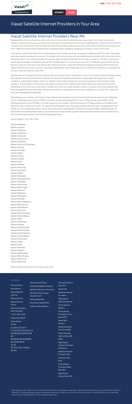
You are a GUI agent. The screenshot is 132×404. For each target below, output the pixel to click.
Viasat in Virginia (17, 250)
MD (15, 333)
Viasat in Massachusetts (21, 179)
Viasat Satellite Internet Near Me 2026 (65, 336)
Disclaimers (16, 288)
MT (12, 336)
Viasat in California (18, 133)
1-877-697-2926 (113, 3)
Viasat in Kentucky (18, 167)
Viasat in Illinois (17, 156)
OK (17, 342)
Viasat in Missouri (18, 190)
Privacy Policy (17, 285)
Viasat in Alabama (18, 124)
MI (21, 333)
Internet (59, 12)
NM (26, 339)
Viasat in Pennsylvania (20, 227)
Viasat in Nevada (17, 199)
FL (12, 330)
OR (20, 342)
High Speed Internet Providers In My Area (66, 345)
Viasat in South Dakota (20, 236)
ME (18, 333)
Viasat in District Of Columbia (23, 144)
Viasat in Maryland (18, 176)
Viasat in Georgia (18, 150)
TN (12, 347)
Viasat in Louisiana (18, 170)
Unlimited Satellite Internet (41, 286)
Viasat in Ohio (16, 219)
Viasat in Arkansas (18, 130)
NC (12, 339)
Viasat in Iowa (16, 161)
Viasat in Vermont (18, 247)
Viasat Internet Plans (38, 282)
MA (12, 333)
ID (19, 330)
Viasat (13, 40)
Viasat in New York (18, 210)
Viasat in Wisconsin (19, 259)
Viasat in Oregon (17, 224)
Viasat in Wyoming (18, 261)
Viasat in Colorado (18, 136)
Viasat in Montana (18, 193)
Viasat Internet (17, 298)
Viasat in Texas (17, 241)
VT (23, 347)
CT (25, 327)
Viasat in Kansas (17, 164)
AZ (17, 327)
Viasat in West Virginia (20, 256)
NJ (24, 339)
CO (23, 327)
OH (15, 342)
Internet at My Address (39, 306)
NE (18, 339)
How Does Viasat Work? (40, 303)
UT (17, 347)
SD (14, 345)
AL (12, 327)
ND (15, 339)
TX (15, 347)
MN (24, 333)
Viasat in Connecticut (19, 138)
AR (14, 327)
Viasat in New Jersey (19, 204)
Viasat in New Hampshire (21, 201)
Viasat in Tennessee (19, 239)
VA (20, 347)
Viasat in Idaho (17, 153)
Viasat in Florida (17, 147)
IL (21, 330)
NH (21, 339)
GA (14, 330)
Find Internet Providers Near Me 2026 (64, 367)
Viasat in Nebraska (18, 196)
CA (20, 327)
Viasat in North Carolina (20, 213)
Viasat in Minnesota (19, 184)
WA (25, 347)
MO (27, 333)
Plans (71, 12)
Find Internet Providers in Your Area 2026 (65, 314)
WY (15, 350)
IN (24, 330)
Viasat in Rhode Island (20, 230)
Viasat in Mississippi (19, 187)
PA (23, 342)
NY (12, 342)
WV (12, 350)
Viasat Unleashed (18, 318)
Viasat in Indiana (17, 159)
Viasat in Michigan (18, 181)
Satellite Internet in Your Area (42, 289)
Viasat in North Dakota (20, 216)
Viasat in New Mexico (19, 207)
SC (12, 345)
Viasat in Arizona (17, 127)
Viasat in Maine (17, 173)
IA (17, 330)
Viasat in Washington (19, 253)
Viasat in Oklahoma (18, 221)
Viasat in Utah (16, 244)
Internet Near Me (37, 299)
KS (26, 330)
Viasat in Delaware (18, 141)
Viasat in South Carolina (20, 233)
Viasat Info (62, 289)
